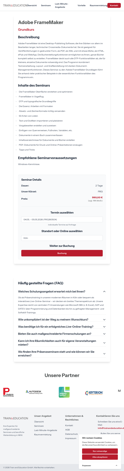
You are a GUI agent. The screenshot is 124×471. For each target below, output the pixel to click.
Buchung (62, 253)
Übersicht (32, 5)
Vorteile (82, 5)
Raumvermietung (98, 5)
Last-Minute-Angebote (61, 5)
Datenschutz (71, 434)
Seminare (46, 5)
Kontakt (114, 5)
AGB (67, 429)
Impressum (70, 438)
